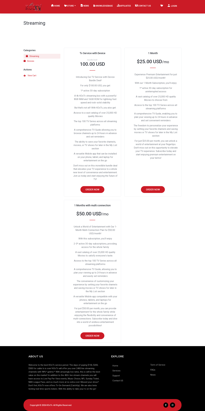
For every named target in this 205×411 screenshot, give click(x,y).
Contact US (117, 381)
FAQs (152, 370)
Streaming (32, 56)
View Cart (30, 75)
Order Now (92, 189)
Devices (29, 61)
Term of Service (157, 365)
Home (115, 366)
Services (116, 371)
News (153, 375)
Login (172, 5)
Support (116, 376)
